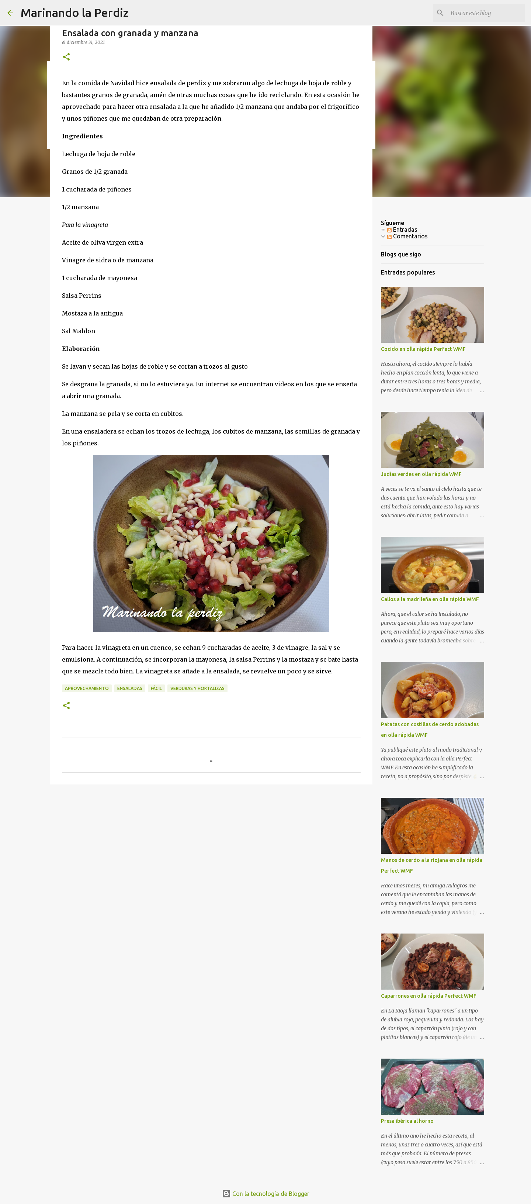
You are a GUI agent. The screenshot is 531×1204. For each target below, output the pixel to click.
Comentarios (407, 236)
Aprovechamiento (87, 688)
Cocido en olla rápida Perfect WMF (423, 349)
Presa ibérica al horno (407, 1121)
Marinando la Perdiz (75, 12)
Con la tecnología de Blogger (265, 1193)
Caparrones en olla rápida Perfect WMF (428, 996)
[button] (66, 57)
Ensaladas (129, 688)
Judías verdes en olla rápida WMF (421, 474)
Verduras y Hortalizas (197, 688)
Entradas (402, 229)
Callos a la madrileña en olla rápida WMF (430, 599)
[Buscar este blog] (486, 13)
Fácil (156, 688)
